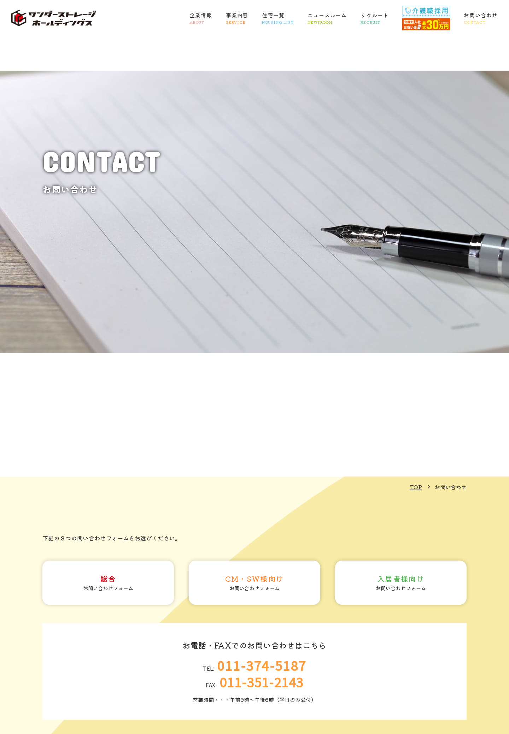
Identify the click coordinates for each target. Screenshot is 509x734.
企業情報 (200, 18)
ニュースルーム (327, 18)
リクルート (375, 18)
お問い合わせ (480, 18)
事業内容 (237, 18)
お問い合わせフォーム (108, 585)
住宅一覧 (278, 18)
